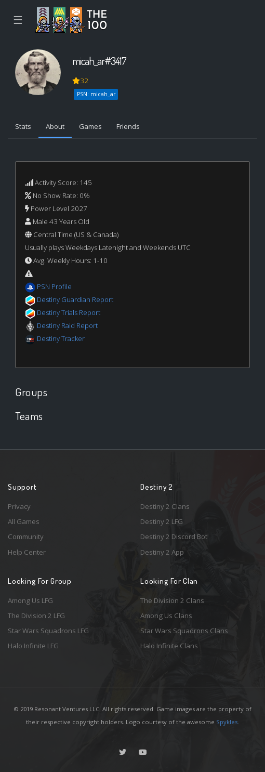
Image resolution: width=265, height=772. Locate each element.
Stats (23, 126)
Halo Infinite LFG (33, 645)
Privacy (19, 506)
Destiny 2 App (162, 552)
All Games (23, 521)
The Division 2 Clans (172, 600)
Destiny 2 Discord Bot (173, 536)
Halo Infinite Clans (169, 645)
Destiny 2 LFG (161, 521)
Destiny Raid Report (67, 325)
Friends (128, 126)
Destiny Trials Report (68, 312)
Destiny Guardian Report (75, 299)
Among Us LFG (30, 600)
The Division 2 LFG (36, 615)
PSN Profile (54, 286)
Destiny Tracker (61, 338)
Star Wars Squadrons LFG (48, 630)
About (55, 126)
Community (26, 536)
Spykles (226, 722)
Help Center (27, 552)
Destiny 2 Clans (165, 506)
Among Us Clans (166, 615)
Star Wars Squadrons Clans (184, 630)
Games (90, 126)
